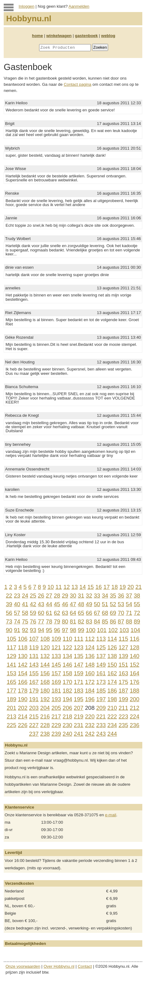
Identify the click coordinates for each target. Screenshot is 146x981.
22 (9, 595)
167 (34, 682)
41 (25, 604)
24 (25, 595)
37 (129, 595)
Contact (85, 966)
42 (33, 604)
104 (135, 630)
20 (131, 587)
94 (41, 630)
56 (9, 613)
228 (45, 725)
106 (22, 638)
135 (78, 656)
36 (121, 595)
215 (34, 716)
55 (137, 604)
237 (34, 734)
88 (129, 621)
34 (105, 595)
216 (45, 716)
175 (123, 682)
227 (34, 725)
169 (56, 682)
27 (49, 595)
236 (134, 725)
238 (45, 734)
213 (11, 716)
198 (112, 699)
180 (45, 690)
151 (123, 664)
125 (101, 647)
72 (137, 613)
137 (101, 656)
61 (49, 613)
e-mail (110, 815)
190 (22, 699)
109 (56, 638)
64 (73, 613)
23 (17, 595)
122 (67, 647)
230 (67, 725)
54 (129, 604)
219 (78, 716)
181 (56, 690)
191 (34, 699)
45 (57, 604)
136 (90, 656)
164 (134, 673)
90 (9, 630)
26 (41, 595)
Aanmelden (79, 6)
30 (73, 595)
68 (105, 613)
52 (113, 604)
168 (45, 682)
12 (66, 587)
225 (11, 725)
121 (56, 647)
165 (11, 682)
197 (101, 699)
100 (90, 630)
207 (78, 708)
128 (134, 647)
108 (45, 638)
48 (81, 604)
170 (67, 682)
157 (56, 673)
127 (123, 647)
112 (90, 638)
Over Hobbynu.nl (59, 966)
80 (65, 621)
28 (57, 595)
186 (112, 690)
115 (123, 638)
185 (101, 690)
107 (34, 638)
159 (78, 673)
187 (123, 690)
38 (137, 595)
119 (34, 647)
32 (89, 595)
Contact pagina (77, 84)
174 (112, 682)
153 (11, 673)
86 (113, 621)
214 (22, 716)
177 (11, 690)
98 (73, 630)
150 (112, 664)
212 (134, 708)
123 (78, 647)
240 (67, 734)
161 (101, 673)
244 (112, 734)
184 (90, 690)
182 (67, 690)
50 (97, 604)
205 (56, 708)
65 (81, 613)
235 (123, 725)
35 (113, 595)
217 (56, 716)
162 (112, 673)
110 (67, 638)
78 (49, 621)
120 (45, 647)
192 (45, 699)
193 (56, 699)
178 (22, 690)
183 (78, 690)
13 (74, 587)
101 (102, 630)
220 (90, 716)
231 (78, 725)
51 (105, 604)
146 (67, 664)
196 (90, 699)
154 (22, 673)
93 (33, 630)
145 (56, 664)
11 (58, 587)
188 (134, 690)
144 (45, 664)
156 (45, 673)
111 (78, 638)
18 (115, 587)
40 (17, 604)
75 (25, 621)
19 (123, 587)
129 (11, 656)
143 (34, 664)
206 (67, 708)
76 (33, 621)
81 (73, 621)
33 (97, 595)
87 (121, 621)
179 (34, 690)
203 (34, 708)
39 (9, 604)
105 (11, 638)
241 (78, 734)
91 (17, 630)
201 (11, 708)
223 (123, 716)
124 (90, 647)
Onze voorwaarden (23, 966)
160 (90, 673)
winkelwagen (58, 35)
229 (56, 725)
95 (49, 630)
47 (73, 604)
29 (65, 595)
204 (45, 708)
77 (41, 621)
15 (90, 587)
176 (134, 682)
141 (11, 664)
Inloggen (26, 6)
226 (22, 725)
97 (65, 630)
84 (97, 621)
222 (112, 716)
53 (121, 604)
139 (123, 656)
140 (134, 656)
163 (123, 673)
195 (78, 699)
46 (65, 604)
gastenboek (86, 35)
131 (34, 656)
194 (67, 699)
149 (101, 664)
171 (78, 682)
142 (22, 664)
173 (101, 682)
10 (50, 587)
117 (11, 647)
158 (67, 673)
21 (138, 587)
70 (121, 613)
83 (89, 621)
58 (25, 613)
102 (113, 630)
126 (112, 647)
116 (134, 638)
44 (49, 604)
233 (101, 725)
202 (22, 708)
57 (17, 613)
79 (57, 621)
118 (22, 647)
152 (134, 664)
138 (112, 656)
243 (101, 734)
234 (112, 725)
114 (112, 638)
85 (105, 621)
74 (17, 621)
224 (134, 716)
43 (41, 604)
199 (123, 699)
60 (41, 613)
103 (124, 630)
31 (81, 595)
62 (57, 613)
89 (137, 621)
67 (97, 613)
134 (67, 656)
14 (82, 587)
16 (98, 587)
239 (56, 734)
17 (106, 587)
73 (9, 621)
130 (22, 656)
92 (25, 630)
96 (57, 630)
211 (123, 708)
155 (34, 673)
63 (65, 613)
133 (56, 656)
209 (101, 708)
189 (11, 699)
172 (90, 682)
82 (81, 621)
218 (67, 716)
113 (101, 638)
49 (89, 604)
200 (134, 699)
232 (90, 725)
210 (112, 708)
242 (90, 734)
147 (78, 664)
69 (113, 613)
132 (45, 656)
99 (81, 630)
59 (33, 613)
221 (101, 716)
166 (22, 682)
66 (89, 613)
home (37, 35)
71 (129, 613)
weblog (108, 35)
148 (90, 664)
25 (33, 595)
